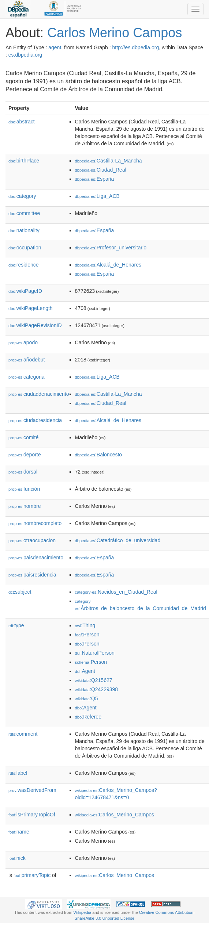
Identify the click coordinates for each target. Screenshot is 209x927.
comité (23, 437)
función (24, 489)
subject (19, 592)
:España (94, 179)
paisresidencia (32, 575)
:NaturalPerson (95, 653)
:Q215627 (93, 680)
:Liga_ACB (97, 196)
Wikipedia (83, 912)
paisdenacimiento (35, 557)
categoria (26, 377)
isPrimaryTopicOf (31, 814)
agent (54, 47)
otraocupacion (32, 540)
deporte (24, 454)
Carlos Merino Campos (114, 32)
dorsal (22, 472)
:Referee (88, 717)
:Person (87, 634)
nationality (24, 230)
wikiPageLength (30, 308)
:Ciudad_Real (100, 170)
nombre (24, 506)
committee (24, 213)
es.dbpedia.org (25, 55)
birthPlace (23, 161)
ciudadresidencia (35, 420)
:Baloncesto (98, 454)
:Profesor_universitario (110, 247)
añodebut (26, 360)
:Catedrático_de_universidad (118, 540)
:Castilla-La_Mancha (108, 161)
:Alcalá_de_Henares (108, 265)
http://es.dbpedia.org (135, 47)
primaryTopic (32, 875)
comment (22, 734)
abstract (21, 122)
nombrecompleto (34, 523)
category (22, 196)
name (18, 832)
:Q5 (86, 698)
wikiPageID (25, 291)
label (17, 773)
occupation (24, 247)
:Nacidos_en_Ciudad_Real (116, 592)
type (16, 625)
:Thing (85, 625)
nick (17, 858)
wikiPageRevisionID (35, 325)
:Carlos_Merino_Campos (114, 814)
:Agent (85, 671)
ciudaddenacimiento (38, 394)
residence (23, 265)
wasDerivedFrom (32, 790)
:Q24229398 (96, 689)
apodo (23, 342)
